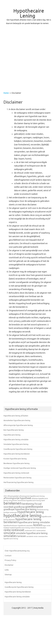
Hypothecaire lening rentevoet (16, 473)
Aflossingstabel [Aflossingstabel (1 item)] (13, 496)
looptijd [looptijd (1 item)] (6, 528)
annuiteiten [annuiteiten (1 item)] (13, 500)
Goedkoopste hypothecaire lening (18, 449)
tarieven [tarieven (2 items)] (21, 536)
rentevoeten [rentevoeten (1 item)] (41, 530)
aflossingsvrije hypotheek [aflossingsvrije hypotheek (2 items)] (17, 498)
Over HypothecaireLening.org (17, 551)
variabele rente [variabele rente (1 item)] (32, 536)
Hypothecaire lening (12, 435)
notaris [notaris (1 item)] (32, 528)
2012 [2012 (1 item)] (5, 496)
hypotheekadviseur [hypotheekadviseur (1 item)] (11, 525)
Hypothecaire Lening (28, 13)
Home (6, 93)
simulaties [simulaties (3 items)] (10, 536)
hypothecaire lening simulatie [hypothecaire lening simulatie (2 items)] (34, 522)
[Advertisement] (27, 60)
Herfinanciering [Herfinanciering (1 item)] (42, 509)
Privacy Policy (10, 560)
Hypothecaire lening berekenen (17, 454)
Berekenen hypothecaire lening (16, 463)
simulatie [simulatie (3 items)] (9, 533)
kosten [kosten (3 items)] (37, 525)
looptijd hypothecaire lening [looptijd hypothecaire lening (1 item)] (20, 528)
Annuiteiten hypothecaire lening (17, 420)
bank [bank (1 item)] (43, 500)
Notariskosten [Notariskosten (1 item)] (41, 528)
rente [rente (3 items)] (7, 530)
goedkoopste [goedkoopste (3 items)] (34, 506)
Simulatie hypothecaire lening (16, 444)
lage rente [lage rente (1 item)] (46, 525)
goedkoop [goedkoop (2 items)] (19, 506)
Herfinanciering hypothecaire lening (18, 482)
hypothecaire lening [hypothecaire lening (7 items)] (22, 515)
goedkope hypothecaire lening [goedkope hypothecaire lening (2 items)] (20, 509)
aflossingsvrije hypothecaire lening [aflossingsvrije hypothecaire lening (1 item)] (32, 496)
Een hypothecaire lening (14, 430)
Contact (8, 555)
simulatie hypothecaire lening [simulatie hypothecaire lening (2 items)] (32, 533)
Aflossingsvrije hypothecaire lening (18, 425)
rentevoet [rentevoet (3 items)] (17, 530)
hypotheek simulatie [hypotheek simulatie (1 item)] (25, 525)
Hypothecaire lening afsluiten (16, 416)
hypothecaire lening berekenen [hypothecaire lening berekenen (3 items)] (22, 520)
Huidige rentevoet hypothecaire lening (20, 468)
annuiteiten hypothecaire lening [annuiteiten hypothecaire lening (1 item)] (29, 500)
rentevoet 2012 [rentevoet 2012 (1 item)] (30, 530)
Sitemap (8, 574)
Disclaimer (9, 565)
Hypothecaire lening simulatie (16, 439)
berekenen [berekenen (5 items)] (13, 503)
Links (7, 570)
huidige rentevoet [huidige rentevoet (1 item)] (10, 512)
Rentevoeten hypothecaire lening (17, 478)
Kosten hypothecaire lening (15, 459)
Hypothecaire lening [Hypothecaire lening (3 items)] (30, 512)
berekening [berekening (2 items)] (28, 503)
